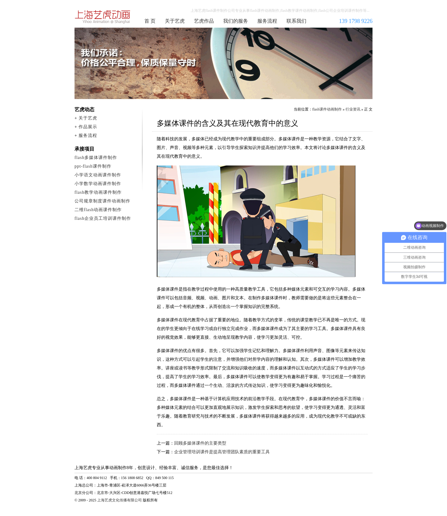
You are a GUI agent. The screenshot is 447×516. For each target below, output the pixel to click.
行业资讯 (352, 109)
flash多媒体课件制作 (95, 157)
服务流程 (267, 21)
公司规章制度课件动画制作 (102, 201)
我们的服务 (235, 21)
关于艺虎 (175, 21)
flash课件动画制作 (102, 16)
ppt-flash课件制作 (92, 166)
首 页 (150, 21)
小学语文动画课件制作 (97, 175)
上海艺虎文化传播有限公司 (119, 500)
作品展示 (88, 126)
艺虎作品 (204, 21)
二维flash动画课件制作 (98, 209)
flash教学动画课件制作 (98, 192)
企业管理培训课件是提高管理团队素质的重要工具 (222, 452)
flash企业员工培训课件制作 (102, 218)
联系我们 (296, 21)
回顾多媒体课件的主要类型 (200, 443)
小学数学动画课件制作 (97, 183)
